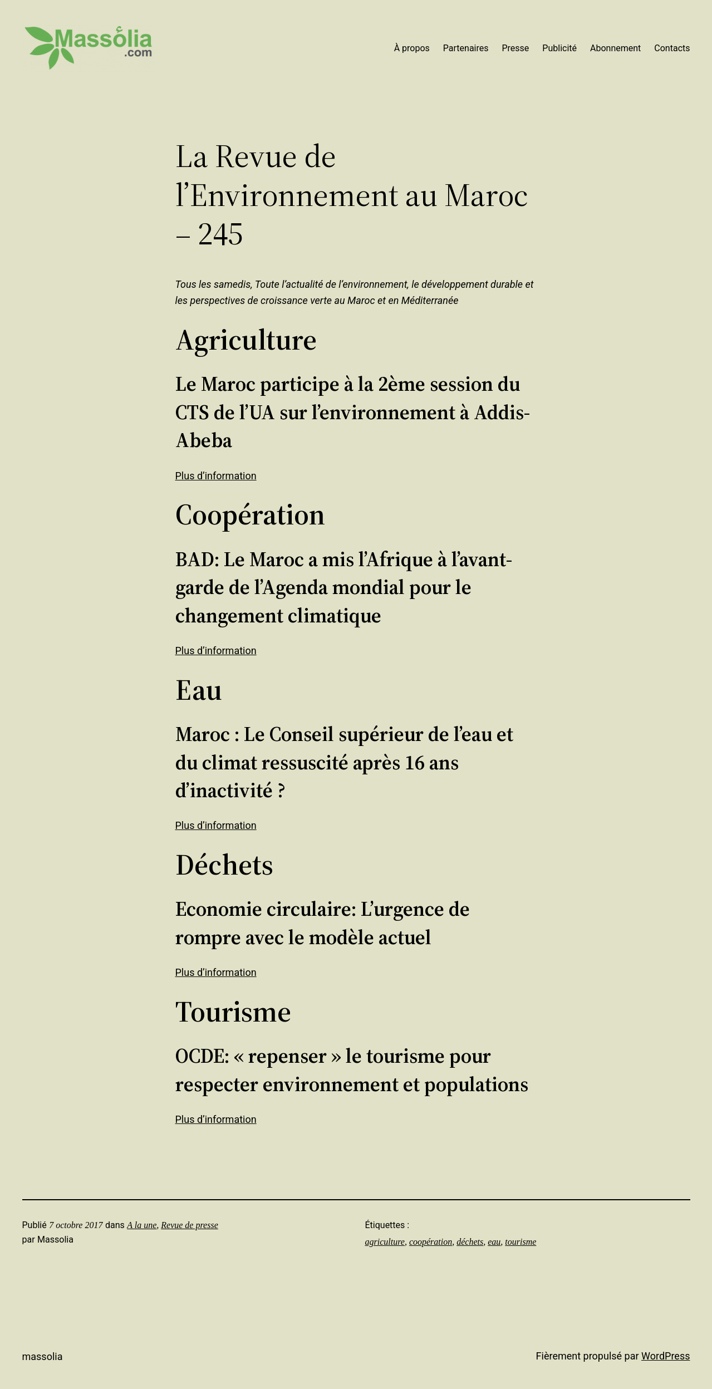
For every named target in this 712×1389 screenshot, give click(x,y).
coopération (430, 1241)
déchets (469, 1241)
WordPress (665, 1356)
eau (494, 1241)
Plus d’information (216, 476)
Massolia (42, 1356)
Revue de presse (189, 1225)
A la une (141, 1225)
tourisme (520, 1241)
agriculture (385, 1241)
